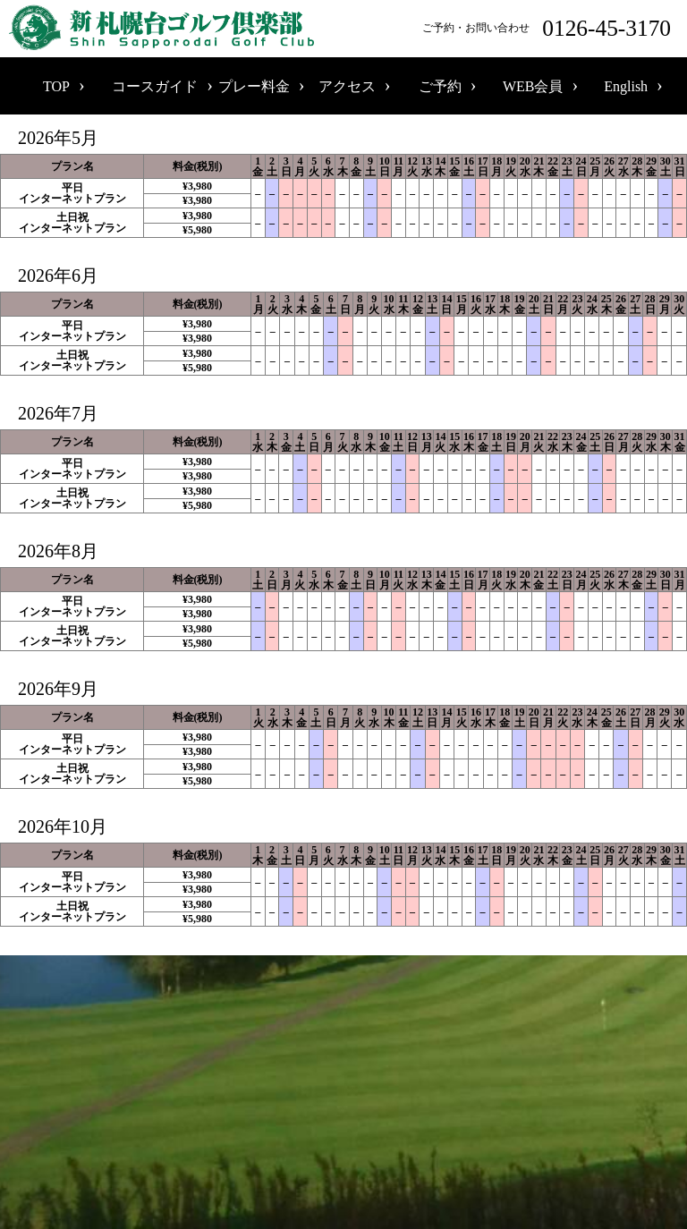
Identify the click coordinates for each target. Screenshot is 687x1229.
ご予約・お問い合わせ (550, 28)
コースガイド (155, 86)
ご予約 (440, 86)
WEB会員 (533, 86)
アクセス (347, 86)
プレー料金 (254, 86)
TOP (56, 86)
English (626, 86)
